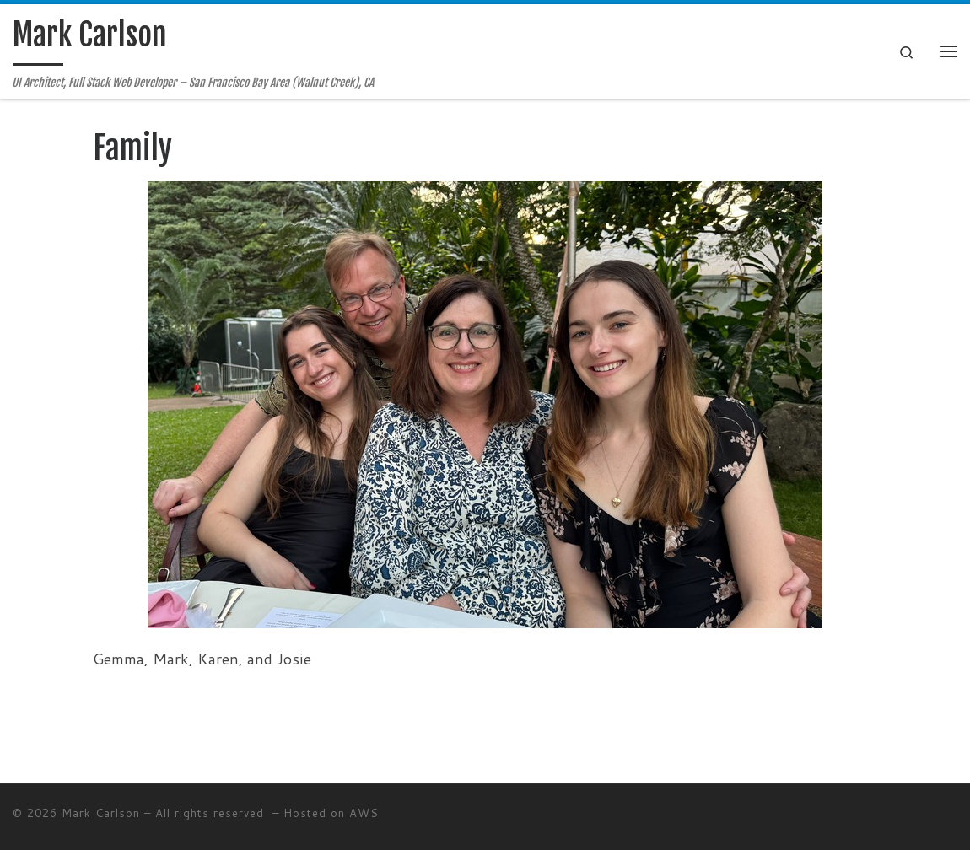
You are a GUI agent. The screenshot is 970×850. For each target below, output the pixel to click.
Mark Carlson (101, 812)
